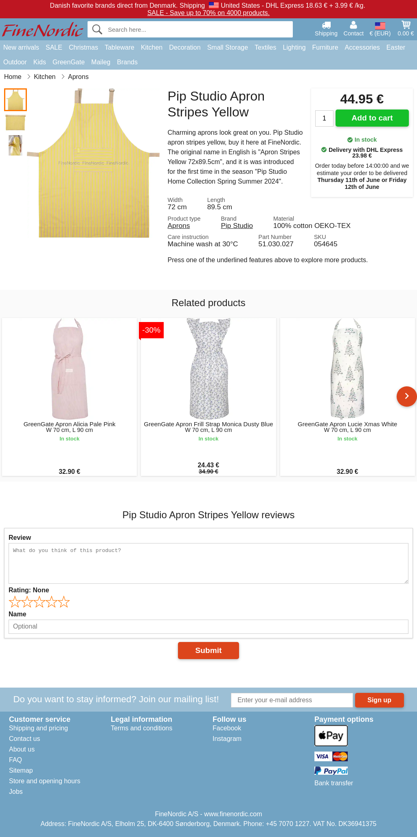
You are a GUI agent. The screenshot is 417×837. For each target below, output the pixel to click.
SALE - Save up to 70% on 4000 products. (208, 12)
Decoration (184, 47)
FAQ (15, 759)
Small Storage (227, 47)
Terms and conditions (141, 728)
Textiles (265, 47)
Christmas (83, 47)
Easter (395, 47)
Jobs (16, 791)
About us (22, 749)
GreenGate (69, 62)
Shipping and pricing (38, 728)
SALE (54, 47)
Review (20, 537)
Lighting (294, 47)
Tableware (119, 47)
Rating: (29, 590)
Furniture (325, 47)
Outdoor (15, 62)
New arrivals (21, 47)
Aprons (179, 225)
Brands (127, 62)
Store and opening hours (44, 781)
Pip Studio (237, 225)
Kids (39, 62)
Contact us (24, 738)
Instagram (227, 738)
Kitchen (151, 47)
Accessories (362, 47)
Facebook (227, 728)
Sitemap (21, 770)
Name (17, 614)
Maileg (100, 62)
